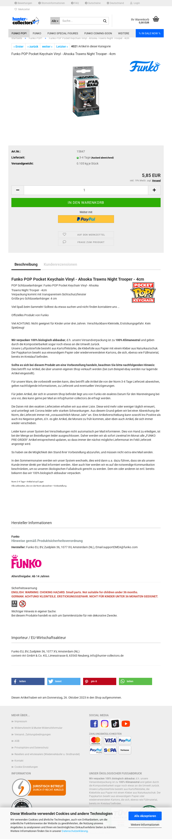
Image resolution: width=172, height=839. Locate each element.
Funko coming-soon (98, 33)
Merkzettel (22, 9)
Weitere (123, 33)
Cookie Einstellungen (26, 766)
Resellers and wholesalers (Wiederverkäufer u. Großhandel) (47, 754)
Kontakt (19, 760)
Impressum (21, 721)
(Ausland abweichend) (102, 157)
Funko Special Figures (62, 33)
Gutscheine (93, 3)
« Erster (18, 46)
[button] (115, 3)
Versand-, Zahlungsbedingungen (33, 734)
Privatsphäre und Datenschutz (31, 747)
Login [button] (135, 3)
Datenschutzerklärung (75, 831)
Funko (37, 33)
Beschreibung (26, 264)
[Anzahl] (86, 190)
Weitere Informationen (145, 824)
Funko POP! (19, 33)
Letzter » (62, 46)
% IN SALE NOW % (150, 33)
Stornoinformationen (51, 3)
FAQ (75, 3)
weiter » (47, 46)
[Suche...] (55, 21)
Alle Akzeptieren (145, 816)
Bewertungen (23, 3)
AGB (17, 740)
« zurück (32, 46)
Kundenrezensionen (60, 264)
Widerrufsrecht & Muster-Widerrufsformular (38, 727)
